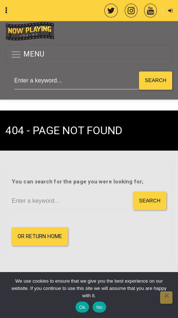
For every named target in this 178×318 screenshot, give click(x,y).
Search (155, 80)
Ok (82, 307)
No (99, 307)
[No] (166, 297)
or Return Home (40, 236)
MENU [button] (27, 54)
